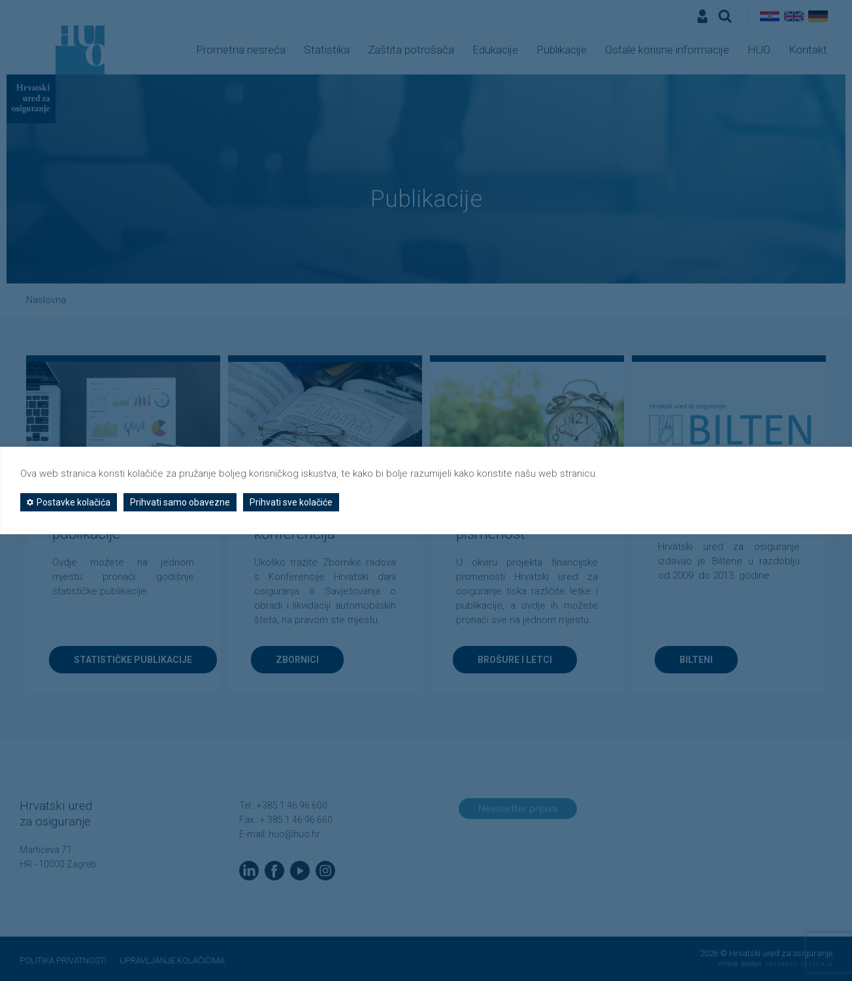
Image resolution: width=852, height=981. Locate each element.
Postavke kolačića (68, 502)
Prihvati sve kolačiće (291, 502)
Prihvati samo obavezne (180, 502)
